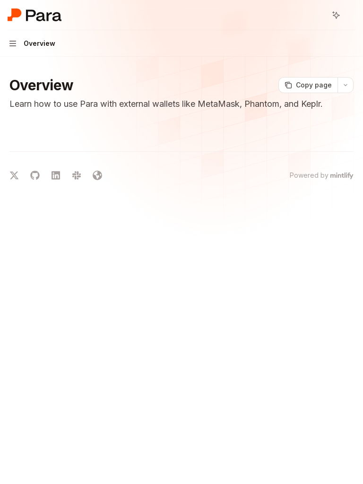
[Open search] (318, 15)
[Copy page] (307, 85)
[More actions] (350, 15)
